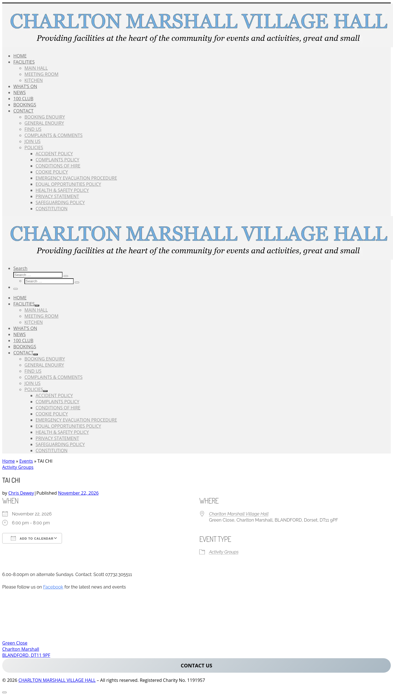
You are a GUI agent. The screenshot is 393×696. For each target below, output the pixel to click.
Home (8, 461)
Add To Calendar (32, 538)
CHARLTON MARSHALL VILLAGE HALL (57, 680)
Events (26, 461)
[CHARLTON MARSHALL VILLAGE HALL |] (197, 45)
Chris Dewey (21, 493)
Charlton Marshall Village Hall (239, 514)
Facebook (53, 587)
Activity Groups (223, 552)
